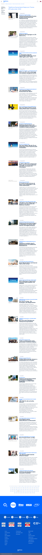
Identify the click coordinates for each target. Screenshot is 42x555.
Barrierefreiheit (31, 541)
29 (25, 487)
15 (30, 486)
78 (30, 492)
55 (14, 491)
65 (32, 491)
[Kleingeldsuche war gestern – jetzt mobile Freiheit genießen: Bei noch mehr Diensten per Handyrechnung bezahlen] (23, 325)
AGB (29, 532)
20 (38, 486)
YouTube (30, 517)
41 (18, 489)
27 (21, 487)
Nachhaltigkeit (7, 535)
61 (25, 491)
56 (16, 491)
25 (18, 487)
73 (21, 492)
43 (21, 489)
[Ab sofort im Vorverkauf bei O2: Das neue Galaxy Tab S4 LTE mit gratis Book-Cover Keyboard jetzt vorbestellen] (23, 150)
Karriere (6, 541)
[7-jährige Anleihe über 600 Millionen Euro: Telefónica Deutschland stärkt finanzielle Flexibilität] (23, 475)
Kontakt (29, 534)
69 (14, 492)
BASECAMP (30, 531)
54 (12, 491)
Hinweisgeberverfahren (32, 538)
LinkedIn (8, 517)
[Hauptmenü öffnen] (1, 1)
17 (33, 486)
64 (30, 491)
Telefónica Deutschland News (3, 8)
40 (16, 489)
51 (36, 489)
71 (18, 492)
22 (12, 487)
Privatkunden (18, 531)
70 (16, 492)
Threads (23, 517)
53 (10, 491)
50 (34, 489)
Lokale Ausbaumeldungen (4, 12)
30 (27, 487)
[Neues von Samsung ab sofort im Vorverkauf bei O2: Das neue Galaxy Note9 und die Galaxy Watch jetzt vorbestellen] (23, 111)
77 (28, 492)
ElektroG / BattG (31, 535)
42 (19, 489)
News (6, 544)
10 (22, 486)
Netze (6, 534)
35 (36, 487)
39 (14, 489)
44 (23, 489)
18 (35, 486)
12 (25, 486)
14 (28, 486)
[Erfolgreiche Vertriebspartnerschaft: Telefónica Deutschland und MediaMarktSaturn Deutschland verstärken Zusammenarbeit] (23, 130)
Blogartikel (3, 10)
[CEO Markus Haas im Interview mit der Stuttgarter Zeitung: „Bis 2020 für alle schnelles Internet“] (23, 405)
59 (21, 491)
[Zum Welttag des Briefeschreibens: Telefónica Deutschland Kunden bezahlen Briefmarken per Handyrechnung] (23, 20)
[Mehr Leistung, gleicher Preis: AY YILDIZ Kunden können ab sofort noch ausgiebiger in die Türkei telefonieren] (23, 188)
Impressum (30, 543)
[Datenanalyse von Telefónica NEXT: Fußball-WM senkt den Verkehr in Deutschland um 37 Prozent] (23, 364)
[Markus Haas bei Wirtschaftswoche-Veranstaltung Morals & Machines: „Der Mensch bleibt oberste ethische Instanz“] (23, 458)
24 (16, 487)
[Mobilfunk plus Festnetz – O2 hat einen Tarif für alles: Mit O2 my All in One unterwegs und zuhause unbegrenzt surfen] (23, 76)
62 (27, 491)
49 (32, 489)
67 (36, 491)
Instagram (16, 517)
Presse (6, 543)
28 (23, 487)
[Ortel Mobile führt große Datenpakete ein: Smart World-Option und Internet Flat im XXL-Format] (23, 267)
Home (6, 531)
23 (14, 487)
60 (23, 491)
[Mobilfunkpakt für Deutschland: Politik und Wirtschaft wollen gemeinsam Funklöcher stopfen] (23, 345)
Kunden (6, 537)
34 (34, 487)
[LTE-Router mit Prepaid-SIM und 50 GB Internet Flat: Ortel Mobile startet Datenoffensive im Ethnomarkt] (23, 424)
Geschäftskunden (19, 532)
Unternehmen (7, 532)
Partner (6, 540)
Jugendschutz (31, 540)
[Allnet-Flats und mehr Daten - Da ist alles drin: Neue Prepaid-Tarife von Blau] (23, 441)
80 (34, 492)
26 (19, 487)
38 (12, 489)
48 (30, 489)
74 (23, 492)
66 (34, 491)
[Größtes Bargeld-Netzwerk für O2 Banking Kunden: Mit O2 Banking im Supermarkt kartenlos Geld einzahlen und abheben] (23, 286)
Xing (37, 517)
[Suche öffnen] (37, 1)
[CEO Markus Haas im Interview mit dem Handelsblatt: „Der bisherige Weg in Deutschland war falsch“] (23, 94)
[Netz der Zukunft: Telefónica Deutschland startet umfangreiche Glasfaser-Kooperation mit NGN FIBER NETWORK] (23, 384)
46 (27, 489)
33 (32, 487)
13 (27, 486)
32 (30, 487)
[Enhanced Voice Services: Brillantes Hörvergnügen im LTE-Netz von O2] (23, 39)
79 (32, 492)
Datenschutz (30, 537)
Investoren (7, 538)
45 (25, 489)
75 (25, 492)
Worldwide (18, 534)
